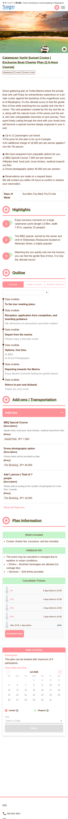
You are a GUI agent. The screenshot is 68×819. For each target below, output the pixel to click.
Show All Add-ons (14, 507)
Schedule (13, 284)
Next (34, 728)
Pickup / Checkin (34, 284)
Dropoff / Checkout (55, 284)
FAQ (4, 805)
